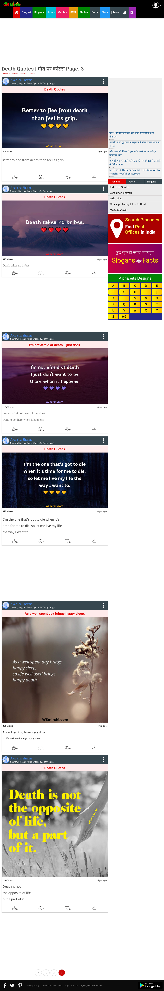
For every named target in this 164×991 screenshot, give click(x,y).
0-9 (124, 316)
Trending (115, 181)
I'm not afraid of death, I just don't (54, 345)
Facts (132, 181)
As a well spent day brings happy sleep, (55, 613)
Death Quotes (54, 89)
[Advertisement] (82, 41)
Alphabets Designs (135, 278)
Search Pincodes (142, 219)
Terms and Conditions (51, 985)
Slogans (151, 181)
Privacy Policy (32, 985)
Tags (66, 985)
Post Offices (134, 229)
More (115, 13)
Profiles (74, 985)
